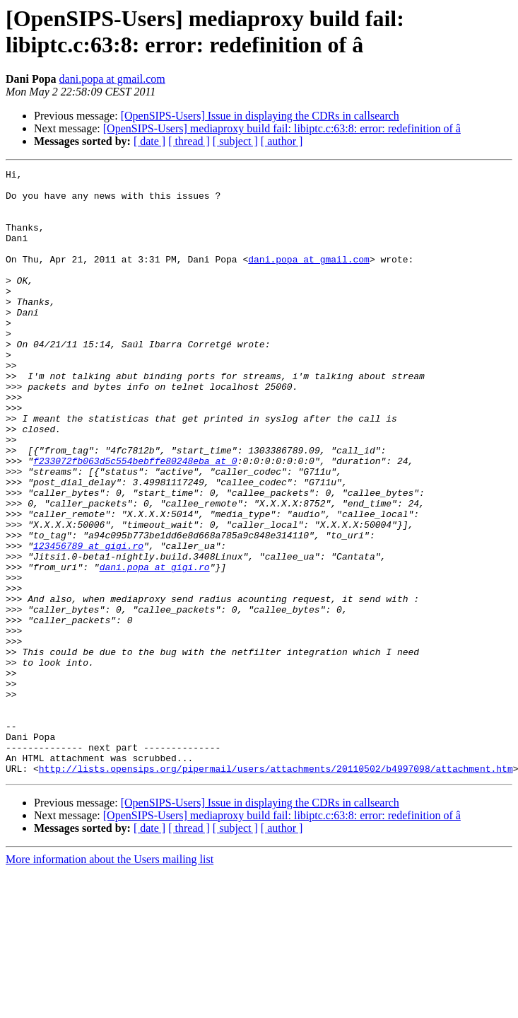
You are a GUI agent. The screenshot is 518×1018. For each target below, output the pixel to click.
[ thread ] (189, 141)
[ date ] (149, 141)
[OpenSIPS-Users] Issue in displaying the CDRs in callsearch (260, 116)
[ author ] (282, 141)
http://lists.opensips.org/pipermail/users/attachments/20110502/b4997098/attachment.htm (276, 889)
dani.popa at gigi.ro (155, 647)
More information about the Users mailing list (109, 980)
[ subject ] (235, 141)
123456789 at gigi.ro (88, 621)
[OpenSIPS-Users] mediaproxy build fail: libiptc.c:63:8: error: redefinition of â (282, 128)
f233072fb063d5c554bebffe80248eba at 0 (135, 520)
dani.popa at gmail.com (112, 79)
